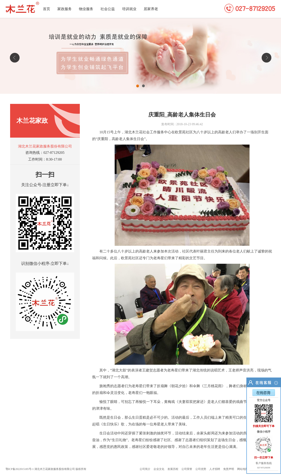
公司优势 (200, 469)
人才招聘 (214, 469)
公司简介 (145, 469)
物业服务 (86, 9)
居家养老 (151, 9)
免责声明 (228, 469)
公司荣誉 (186, 469)
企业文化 (159, 469)
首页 (46, 9)
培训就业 (129, 9)
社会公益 (107, 9)
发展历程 (172, 469)
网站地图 (242, 469)
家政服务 (64, 9)
